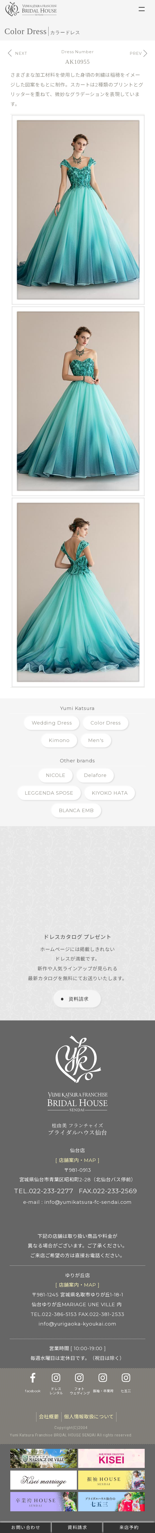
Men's (96, 740)
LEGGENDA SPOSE (49, 793)
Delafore (95, 775)
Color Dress (106, 723)
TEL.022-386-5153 (54, 1314)
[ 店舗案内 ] (77, 1160)
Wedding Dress (52, 723)
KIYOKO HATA (110, 793)
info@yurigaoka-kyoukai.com (77, 1324)
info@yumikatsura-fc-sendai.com (88, 1202)
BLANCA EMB (76, 810)
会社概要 (49, 1417)
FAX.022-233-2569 (108, 1191)
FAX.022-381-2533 (101, 1314)
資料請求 (77, 1527)
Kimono (59, 740)
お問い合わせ (26, 1527)
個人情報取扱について (89, 1417)
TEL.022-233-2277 (43, 1191)
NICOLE (55, 775)
